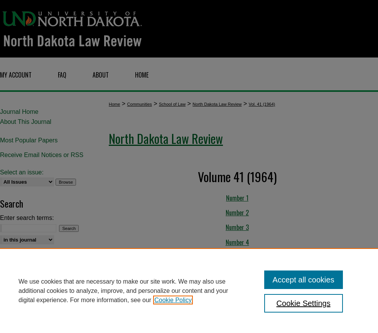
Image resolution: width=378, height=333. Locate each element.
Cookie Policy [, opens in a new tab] (173, 300)
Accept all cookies (303, 280)
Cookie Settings (304, 303)
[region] (189, 290)
